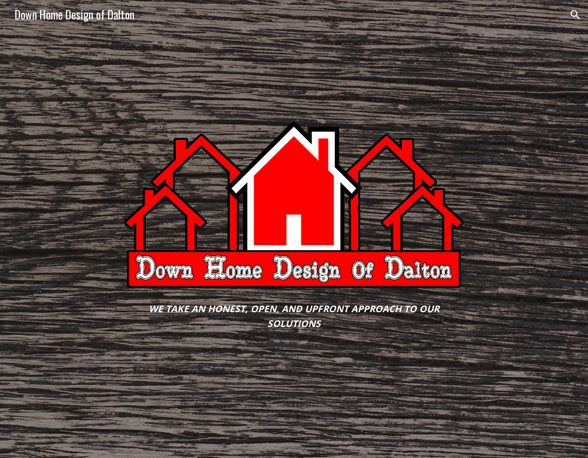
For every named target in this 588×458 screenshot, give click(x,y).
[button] (575, 14)
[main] (294, 316)
